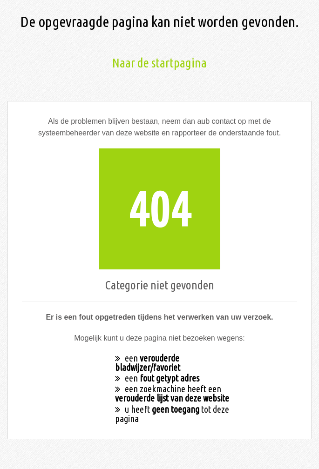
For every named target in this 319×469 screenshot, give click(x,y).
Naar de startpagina (159, 62)
